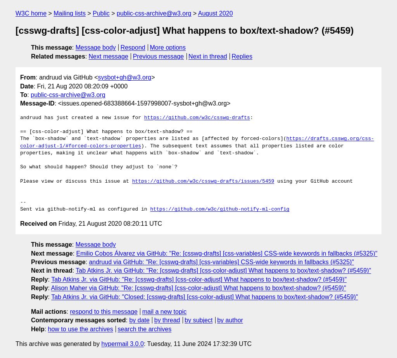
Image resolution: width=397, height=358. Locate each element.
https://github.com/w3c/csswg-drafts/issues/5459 (203, 181)
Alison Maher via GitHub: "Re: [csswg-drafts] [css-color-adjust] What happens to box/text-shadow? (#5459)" (198, 288)
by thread (167, 320)
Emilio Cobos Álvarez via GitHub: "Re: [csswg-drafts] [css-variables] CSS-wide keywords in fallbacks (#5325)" (227, 253)
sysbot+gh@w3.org (125, 77)
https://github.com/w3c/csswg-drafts (197, 117)
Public (101, 13)
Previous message (158, 56)
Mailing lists (70, 13)
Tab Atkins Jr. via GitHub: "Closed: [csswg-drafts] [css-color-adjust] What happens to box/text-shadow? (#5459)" (204, 297)
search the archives (145, 329)
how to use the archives (80, 329)
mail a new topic (164, 311)
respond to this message (103, 311)
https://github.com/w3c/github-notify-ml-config (219, 209)
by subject (198, 320)
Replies (242, 56)
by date (139, 320)
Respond (133, 47)
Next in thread (207, 56)
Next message (108, 56)
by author (230, 320)
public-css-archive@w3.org (154, 13)
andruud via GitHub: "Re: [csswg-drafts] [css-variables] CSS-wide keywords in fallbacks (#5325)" (221, 262)
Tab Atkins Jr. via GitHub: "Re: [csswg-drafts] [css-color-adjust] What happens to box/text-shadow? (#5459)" (223, 270)
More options (168, 47)
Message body (96, 47)
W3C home (31, 13)
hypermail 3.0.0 (122, 344)
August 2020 (215, 13)
